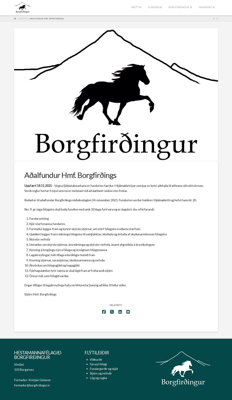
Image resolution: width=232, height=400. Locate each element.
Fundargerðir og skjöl (104, 369)
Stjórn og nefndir (101, 373)
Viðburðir (96, 359)
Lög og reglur (98, 378)
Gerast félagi (98, 364)
